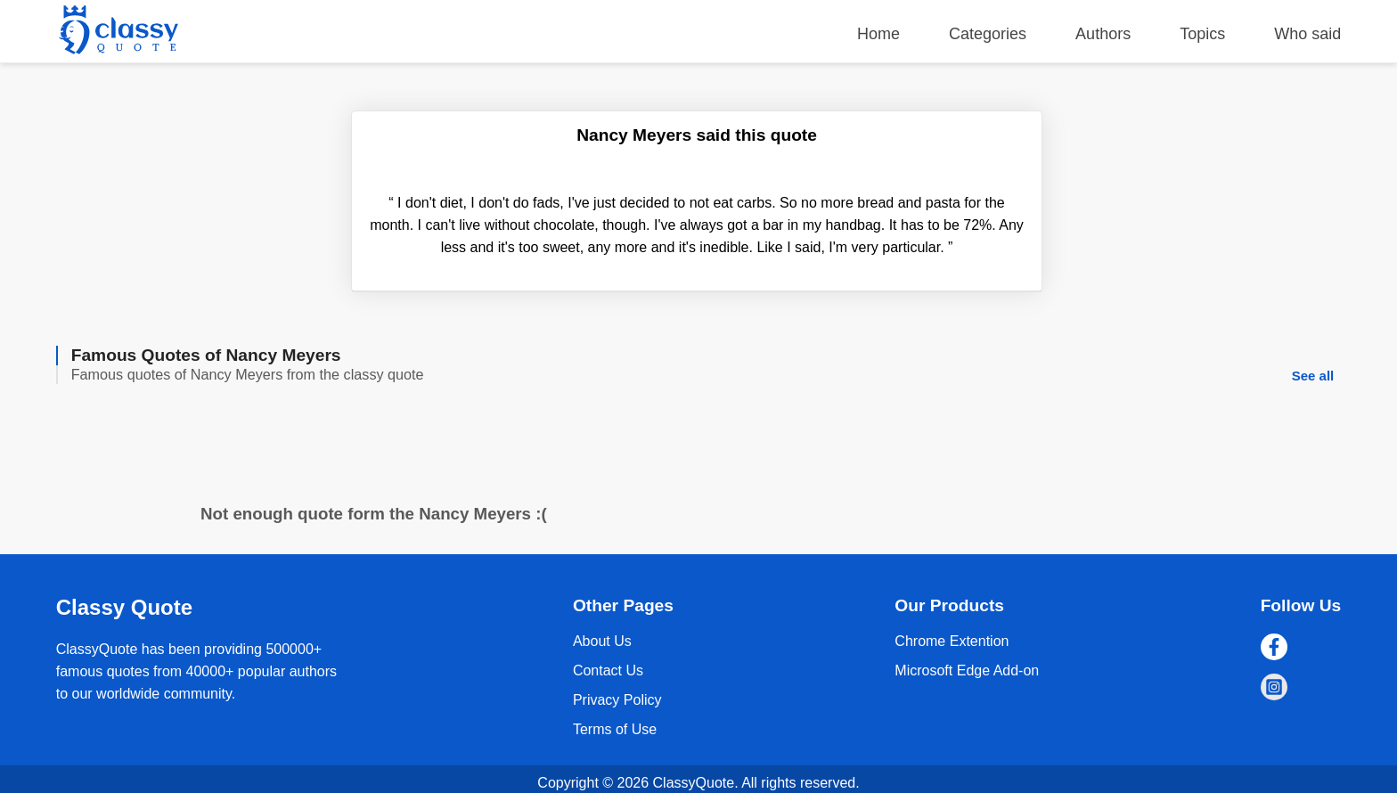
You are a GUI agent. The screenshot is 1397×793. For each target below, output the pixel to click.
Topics (1202, 34)
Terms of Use (615, 729)
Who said (1307, 34)
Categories (987, 34)
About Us (602, 641)
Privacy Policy (617, 699)
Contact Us (608, 670)
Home (878, 34)
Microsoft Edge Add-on (967, 670)
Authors (1103, 34)
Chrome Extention (952, 641)
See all (1313, 375)
